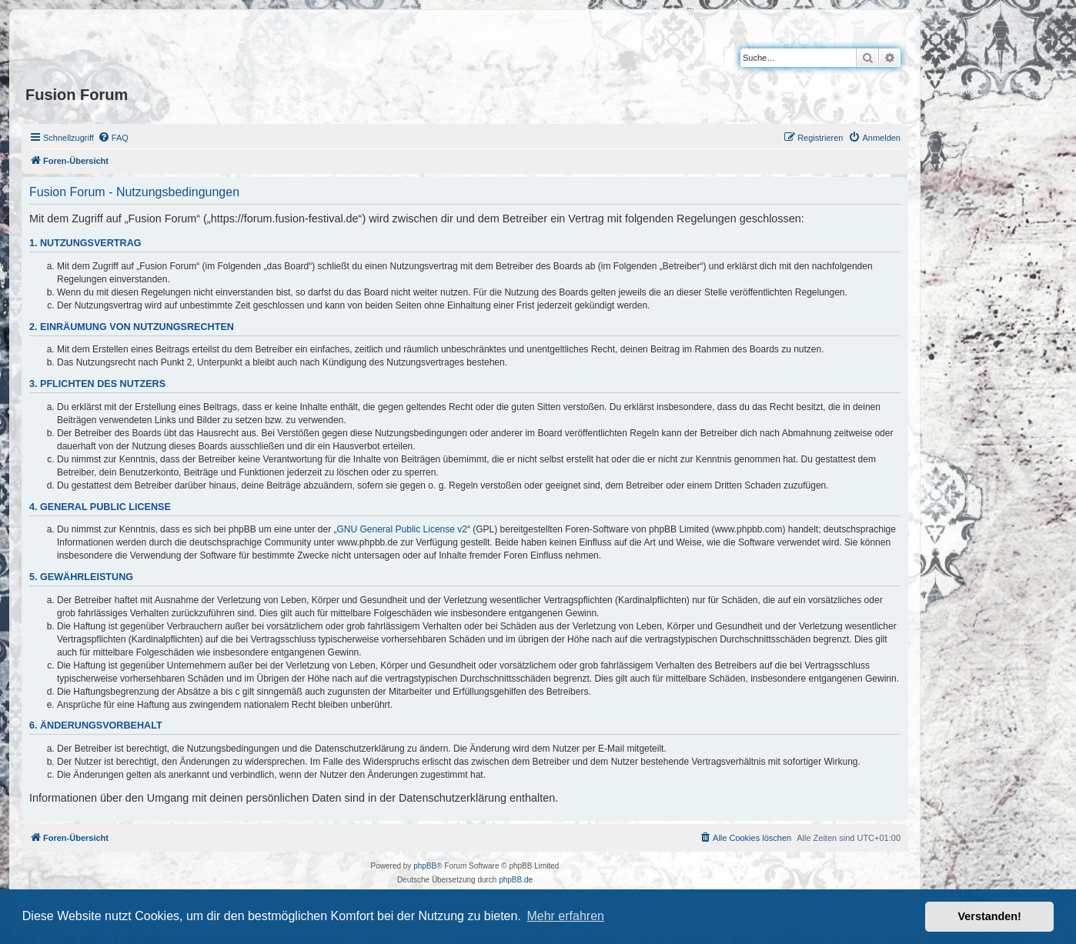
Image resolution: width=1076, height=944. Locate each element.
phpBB (424, 866)
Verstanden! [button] (989, 916)
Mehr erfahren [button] (565, 915)
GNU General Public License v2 (402, 529)
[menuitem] (113, 137)
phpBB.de (516, 880)
